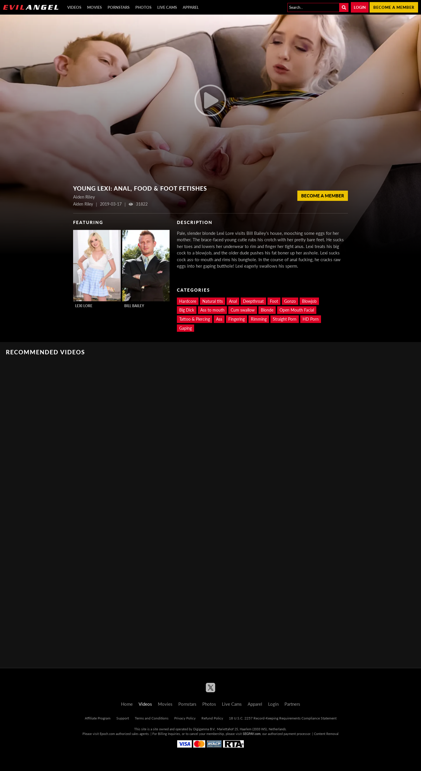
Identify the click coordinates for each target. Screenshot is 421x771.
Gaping (185, 328)
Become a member (393, 7)
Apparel (191, 7)
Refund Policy (212, 718)
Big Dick (186, 309)
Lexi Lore (83, 306)
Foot (274, 301)
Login (360, 7)
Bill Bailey (134, 306)
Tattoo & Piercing (194, 319)
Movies (94, 7)
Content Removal (326, 734)
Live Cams (167, 7)
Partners (292, 704)
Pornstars (119, 7)
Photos (143, 7)
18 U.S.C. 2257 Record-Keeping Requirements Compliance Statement (283, 718)
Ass (219, 319)
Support (122, 718)
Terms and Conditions (151, 718)
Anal (233, 301)
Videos (74, 7)
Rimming (259, 319)
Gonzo (290, 301)
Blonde (267, 309)
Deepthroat (253, 301)
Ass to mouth (212, 309)
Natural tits (212, 301)
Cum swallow (243, 309)
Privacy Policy (185, 718)
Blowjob (309, 301)
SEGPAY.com (251, 734)
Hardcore (187, 301)
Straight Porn (284, 319)
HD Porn (311, 319)
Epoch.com (107, 734)
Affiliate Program (98, 718)
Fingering (236, 319)
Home (127, 704)
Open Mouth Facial (296, 309)
